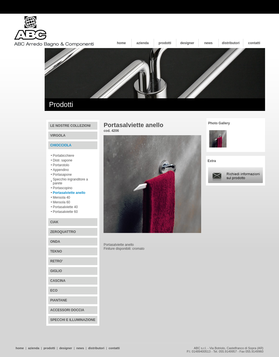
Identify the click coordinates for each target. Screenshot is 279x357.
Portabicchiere (63, 156)
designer (187, 43)
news (208, 43)
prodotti (164, 43)
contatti (254, 43)
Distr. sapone (62, 160)
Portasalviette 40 (65, 207)
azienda (142, 43)
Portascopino (62, 188)
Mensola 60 (61, 202)
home (121, 43)
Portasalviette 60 (65, 212)
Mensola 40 (61, 197)
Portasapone (62, 175)
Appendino (61, 170)
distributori (230, 43)
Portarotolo (61, 165)
